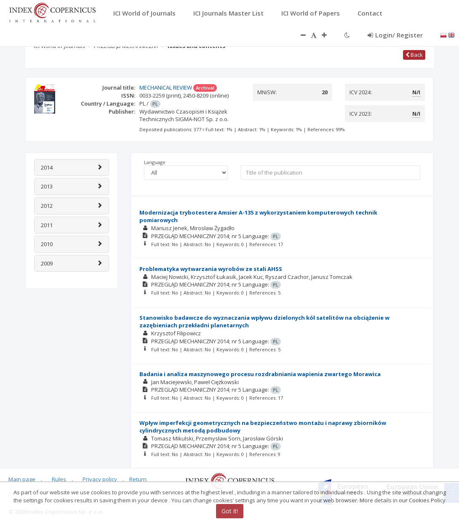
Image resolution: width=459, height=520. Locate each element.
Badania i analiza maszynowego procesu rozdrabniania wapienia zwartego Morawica (260, 374)
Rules (59, 479)
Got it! (229, 511)
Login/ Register (395, 35)
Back (414, 54)
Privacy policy (100, 479)
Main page (21, 479)
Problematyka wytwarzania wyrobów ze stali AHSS (210, 269)
